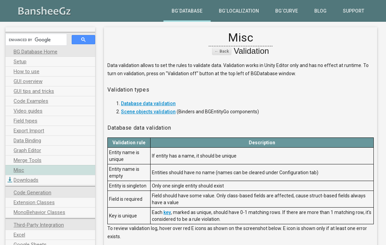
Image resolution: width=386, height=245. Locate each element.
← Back (221, 51)
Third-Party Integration (39, 225)
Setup (20, 62)
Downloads (26, 180)
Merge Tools (27, 160)
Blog (320, 11)
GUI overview (28, 81)
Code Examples (31, 101)
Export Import (29, 131)
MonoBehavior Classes (39, 212)
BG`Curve (286, 11)
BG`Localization (239, 11)
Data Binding (27, 140)
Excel (19, 235)
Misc (19, 170)
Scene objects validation (148, 111)
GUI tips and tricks (34, 91)
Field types (25, 121)
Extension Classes (34, 202)
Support (353, 11)
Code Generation (32, 193)
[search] (35, 40)
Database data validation (148, 103)
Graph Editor (27, 150)
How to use (26, 71)
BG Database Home (35, 52)
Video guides (28, 111)
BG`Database (187, 11)
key (167, 212)
